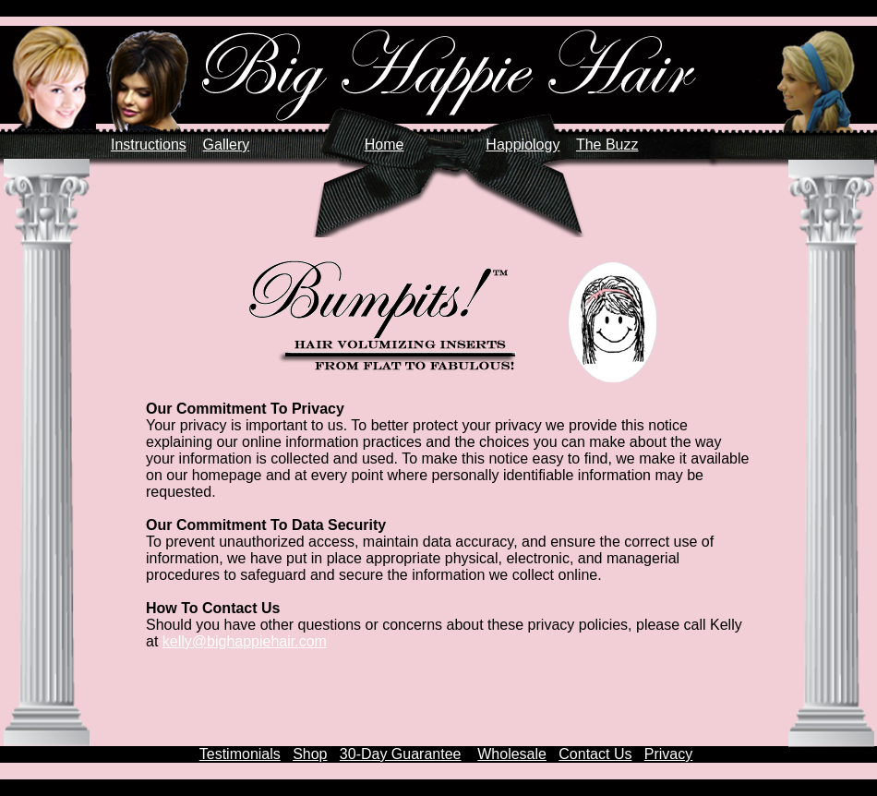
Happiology (522, 144)
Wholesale (512, 754)
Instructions (148, 144)
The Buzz (607, 144)
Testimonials (240, 754)
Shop (310, 754)
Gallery (226, 144)
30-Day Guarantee (401, 754)
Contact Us (595, 754)
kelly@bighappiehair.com (244, 641)
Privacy (668, 754)
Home (384, 144)
